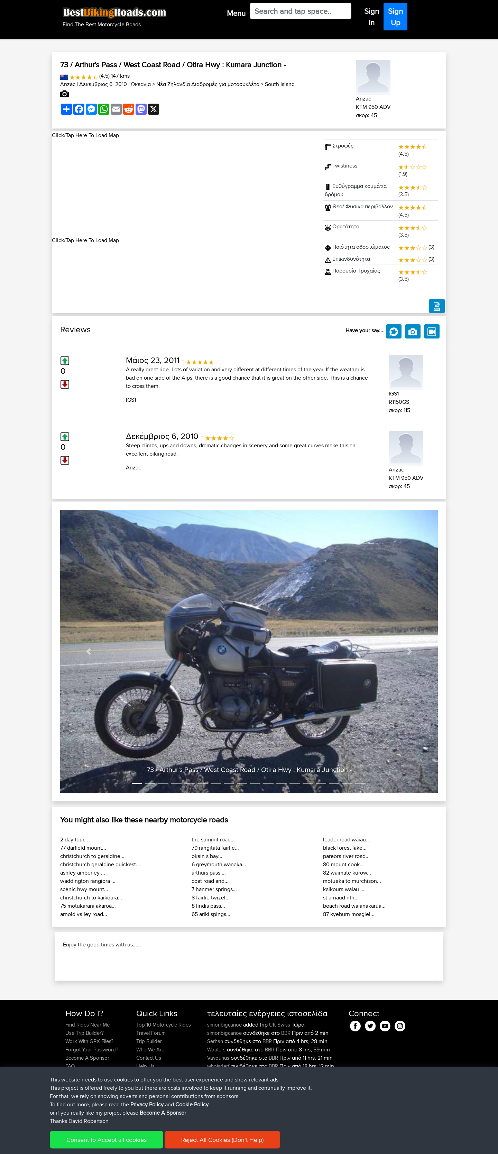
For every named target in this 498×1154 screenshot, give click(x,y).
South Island (280, 84)
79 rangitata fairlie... (215, 848)
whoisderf (219, 1110)
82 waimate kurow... (347, 873)
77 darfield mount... (83, 848)
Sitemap (130, 1143)
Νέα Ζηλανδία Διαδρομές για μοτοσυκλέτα (207, 84)
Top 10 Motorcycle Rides (163, 1069)
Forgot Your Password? (91, 1094)
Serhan (215, 1085)
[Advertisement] (183, 188)
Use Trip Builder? (84, 1077)
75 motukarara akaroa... (88, 906)
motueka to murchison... (352, 881)
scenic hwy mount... (84, 889)
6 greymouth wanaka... (219, 864)
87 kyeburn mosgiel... (349, 914)
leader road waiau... (346, 839)
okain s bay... (207, 856)
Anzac (67, 84)
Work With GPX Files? (89, 1085)
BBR (285, 1077)
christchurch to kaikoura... (91, 898)
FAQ (70, 1110)
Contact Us (148, 1102)
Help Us (145, 1110)
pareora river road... (346, 856)
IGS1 (131, 400)
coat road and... (210, 881)
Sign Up (395, 17)
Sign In (371, 17)
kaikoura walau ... (344, 889)
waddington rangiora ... (88, 881)
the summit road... (213, 839)
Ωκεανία (141, 84)
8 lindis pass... (208, 906)
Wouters (217, 1094)
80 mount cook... (343, 864)
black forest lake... (345, 848)
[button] (88, 651)
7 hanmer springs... (214, 889)
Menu (236, 13)
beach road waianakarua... (354, 906)
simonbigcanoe (225, 1069)
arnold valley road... (83, 914)
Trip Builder (149, 1085)
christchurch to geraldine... (92, 856)
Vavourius (219, 1102)
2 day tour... (74, 839)
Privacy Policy (158, 1143)
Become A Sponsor (87, 1102)
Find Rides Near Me (87, 1069)
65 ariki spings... (211, 914)
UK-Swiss (279, 1069)
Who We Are (150, 1094)
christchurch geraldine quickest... (100, 864)
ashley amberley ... (82, 873)
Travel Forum (151, 1077)
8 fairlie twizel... (211, 898)
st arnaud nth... (341, 898)
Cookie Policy (192, 1143)
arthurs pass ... (209, 873)
